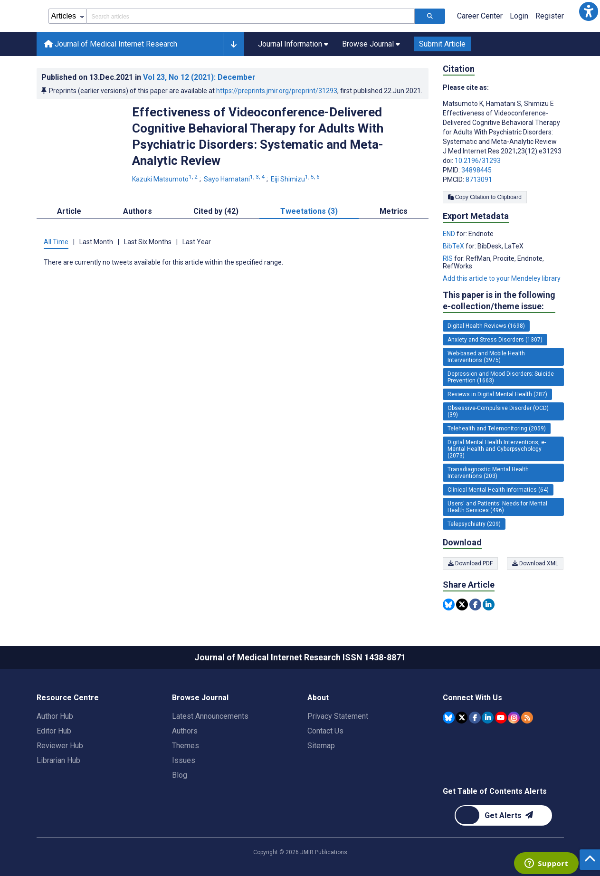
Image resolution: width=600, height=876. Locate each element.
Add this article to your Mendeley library (502, 278)
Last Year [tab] (196, 242)
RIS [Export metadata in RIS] (448, 258)
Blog (179, 775)
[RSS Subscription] (527, 718)
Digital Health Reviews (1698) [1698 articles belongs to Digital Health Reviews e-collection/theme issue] (486, 326)
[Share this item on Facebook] (475, 604)
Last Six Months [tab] (147, 242)
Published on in (148, 77)
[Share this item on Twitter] (462, 604)
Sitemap (321, 745)
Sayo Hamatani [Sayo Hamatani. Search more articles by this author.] (235, 179)
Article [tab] (69, 211)
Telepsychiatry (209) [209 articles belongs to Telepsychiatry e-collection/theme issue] (474, 524)
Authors (185, 730)
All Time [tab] (56, 242)
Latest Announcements (210, 716)
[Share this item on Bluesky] (449, 604)
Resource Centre (68, 697)
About (318, 697)
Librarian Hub (58, 760)
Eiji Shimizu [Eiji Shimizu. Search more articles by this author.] (296, 179)
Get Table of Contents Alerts (495, 791)
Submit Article (442, 43)
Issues (183, 760)
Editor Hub (54, 730)
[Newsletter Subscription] (503, 815)
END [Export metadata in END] (450, 234)
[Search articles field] (250, 16)
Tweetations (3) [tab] (309, 211)
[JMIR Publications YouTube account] (501, 718)
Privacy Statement (337, 716)
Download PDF (470, 563)
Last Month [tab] (96, 242)
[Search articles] (430, 16)
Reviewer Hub (60, 745)
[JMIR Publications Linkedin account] (488, 718)
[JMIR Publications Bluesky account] (449, 718)
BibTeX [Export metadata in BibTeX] (454, 246)
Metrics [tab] (394, 211)
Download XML (536, 563)
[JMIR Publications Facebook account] (475, 718)
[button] (588, 11)
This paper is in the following (499, 301)
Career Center (480, 15)
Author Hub (55, 716)
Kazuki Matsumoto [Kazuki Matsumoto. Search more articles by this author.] (165, 179)
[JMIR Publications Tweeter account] (461, 718)
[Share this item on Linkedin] (489, 604)
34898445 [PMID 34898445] (476, 170)
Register (549, 15)
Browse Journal (200, 697)
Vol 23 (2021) (199, 77)
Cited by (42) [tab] (215, 211)
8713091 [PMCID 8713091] (479, 179)
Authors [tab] (137, 211)
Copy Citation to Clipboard (485, 197)
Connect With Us (472, 697)
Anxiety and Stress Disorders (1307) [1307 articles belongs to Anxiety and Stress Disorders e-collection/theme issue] (495, 339)
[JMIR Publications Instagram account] (514, 718)
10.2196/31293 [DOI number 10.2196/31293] (478, 160)
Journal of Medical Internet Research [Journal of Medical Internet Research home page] (110, 43)
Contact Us (325, 730)
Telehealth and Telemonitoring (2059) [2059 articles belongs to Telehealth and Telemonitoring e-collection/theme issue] (497, 428)
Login (519, 15)
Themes (185, 745)
